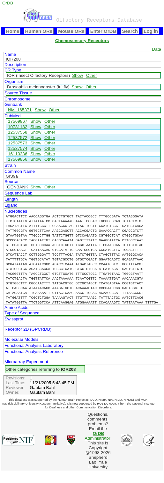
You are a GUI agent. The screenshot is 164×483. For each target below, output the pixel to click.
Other (91, 75)
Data (156, 49)
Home (12, 31)
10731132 (17, 126)
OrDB (7, 3)
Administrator (97, 436)
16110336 (17, 153)
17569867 (17, 121)
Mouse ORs (71, 31)
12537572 (17, 137)
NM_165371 (20, 109)
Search (130, 31)
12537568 (17, 132)
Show (77, 75)
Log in (151, 31)
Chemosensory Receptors (82, 40)
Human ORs (39, 31)
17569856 (17, 159)
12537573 (17, 143)
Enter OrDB (103, 31)
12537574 (17, 148)
